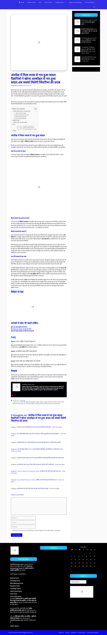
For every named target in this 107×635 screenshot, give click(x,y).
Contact (67, 632)
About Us (61, 632)
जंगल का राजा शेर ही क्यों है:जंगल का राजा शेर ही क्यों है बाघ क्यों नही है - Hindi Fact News (39, 427)
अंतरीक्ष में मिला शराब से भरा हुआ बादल (21, 111)
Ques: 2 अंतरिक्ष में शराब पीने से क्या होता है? (27, 127)
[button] (94, 7)
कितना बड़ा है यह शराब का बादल (22, 115)
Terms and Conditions (92, 632)
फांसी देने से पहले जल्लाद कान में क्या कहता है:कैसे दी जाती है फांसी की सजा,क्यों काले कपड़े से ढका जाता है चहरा (36, 403)
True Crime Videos (90, 2)
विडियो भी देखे (16, 120)
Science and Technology (75, 2)
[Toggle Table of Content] (34, 109)
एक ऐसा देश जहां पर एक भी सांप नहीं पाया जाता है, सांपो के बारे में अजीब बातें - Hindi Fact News (41, 464)
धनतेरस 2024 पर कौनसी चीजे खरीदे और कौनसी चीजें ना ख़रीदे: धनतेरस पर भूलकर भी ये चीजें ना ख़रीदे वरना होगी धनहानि (38, 402)
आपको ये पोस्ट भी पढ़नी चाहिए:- (20, 122)
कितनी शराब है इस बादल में (20, 117)
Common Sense (31, 2)
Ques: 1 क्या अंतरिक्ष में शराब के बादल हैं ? (27, 126)
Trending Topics (61, 2)
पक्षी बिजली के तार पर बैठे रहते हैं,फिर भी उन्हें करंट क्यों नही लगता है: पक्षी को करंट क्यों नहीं (38, 442)
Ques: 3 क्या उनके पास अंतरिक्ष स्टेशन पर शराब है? (28, 129)
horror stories (48, 2)
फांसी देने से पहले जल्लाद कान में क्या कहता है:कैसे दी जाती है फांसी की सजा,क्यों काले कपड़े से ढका (40, 458)
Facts (40, 2)
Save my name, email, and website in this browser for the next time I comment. (36, 530)
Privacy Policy (81, 632)
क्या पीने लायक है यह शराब (20, 118)
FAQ (14, 124)
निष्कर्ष (14, 131)
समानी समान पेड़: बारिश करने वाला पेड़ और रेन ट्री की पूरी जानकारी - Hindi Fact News (38, 488)
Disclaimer (73, 632)
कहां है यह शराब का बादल (20, 113)
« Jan (71, 571)
